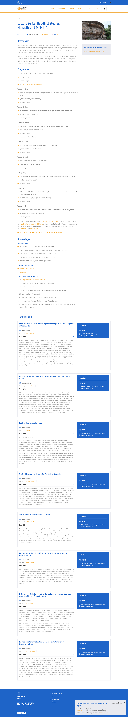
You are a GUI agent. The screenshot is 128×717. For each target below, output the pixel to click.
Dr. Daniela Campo (30, 651)
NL (110, 9)
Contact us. (23, 272)
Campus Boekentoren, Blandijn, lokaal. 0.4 (33, 84)
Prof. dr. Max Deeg (30, 563)
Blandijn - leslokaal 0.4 (87, 336)
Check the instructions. (27, 268)
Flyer (55, 34)
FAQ (97, 9)
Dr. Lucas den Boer (30, 481)
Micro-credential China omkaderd (95, 51)
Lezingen (46, 34)
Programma (61, 9)
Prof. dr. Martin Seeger (31, 522)
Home (52, 9)
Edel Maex (28, 430)
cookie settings (104, 713)
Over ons (72, 9)
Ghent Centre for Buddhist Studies (50, 222)
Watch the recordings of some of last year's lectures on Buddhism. (41, 232)
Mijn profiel (102, 2)
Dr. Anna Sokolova (30, 333)
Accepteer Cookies (117, 703)
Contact (80, 9)
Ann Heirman (23, 229)
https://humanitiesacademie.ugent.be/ (34, 280)
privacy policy (80, 711)
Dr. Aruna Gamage (30, 603)
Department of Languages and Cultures (31, 224)
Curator (89, 9)
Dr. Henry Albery (30, 386)
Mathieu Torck (34, 229)
